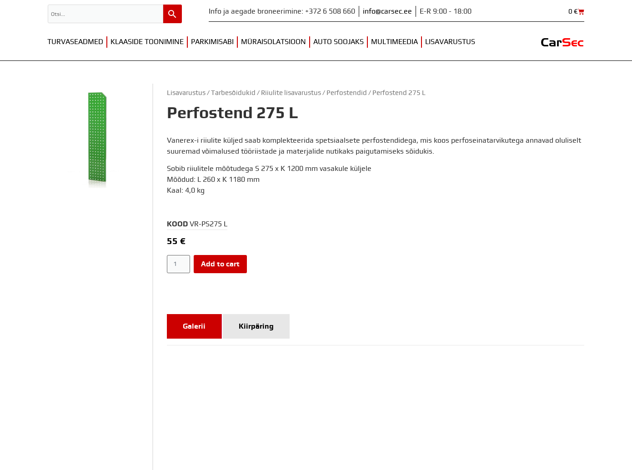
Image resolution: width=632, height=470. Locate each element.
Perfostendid (346, 93)
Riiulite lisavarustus (291, 93)
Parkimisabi (212, 41)
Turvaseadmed (75, 41)
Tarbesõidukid (233, 93)
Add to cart (220, 264)
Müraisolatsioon (273, 41)
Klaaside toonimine (147, 41)
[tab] (194, 326)
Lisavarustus (450, 41)
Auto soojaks (338, 41)
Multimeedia (394, 41)
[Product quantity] (178, 264)
